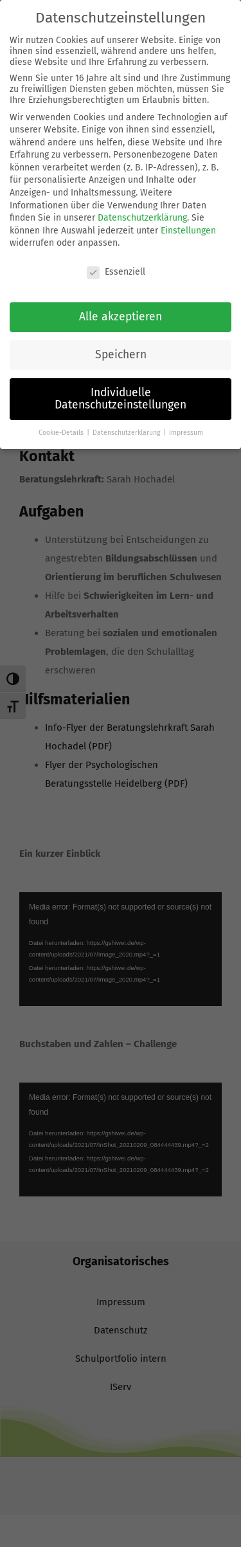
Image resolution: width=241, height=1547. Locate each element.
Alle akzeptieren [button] (120, 317)
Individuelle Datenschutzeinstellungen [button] (120, 399)
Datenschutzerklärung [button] (127, 432)
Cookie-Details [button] (62, 432)
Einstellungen (188, 230)
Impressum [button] (186, 432)
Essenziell (116, 271)
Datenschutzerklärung (142, 217)
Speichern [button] (121, 355)
